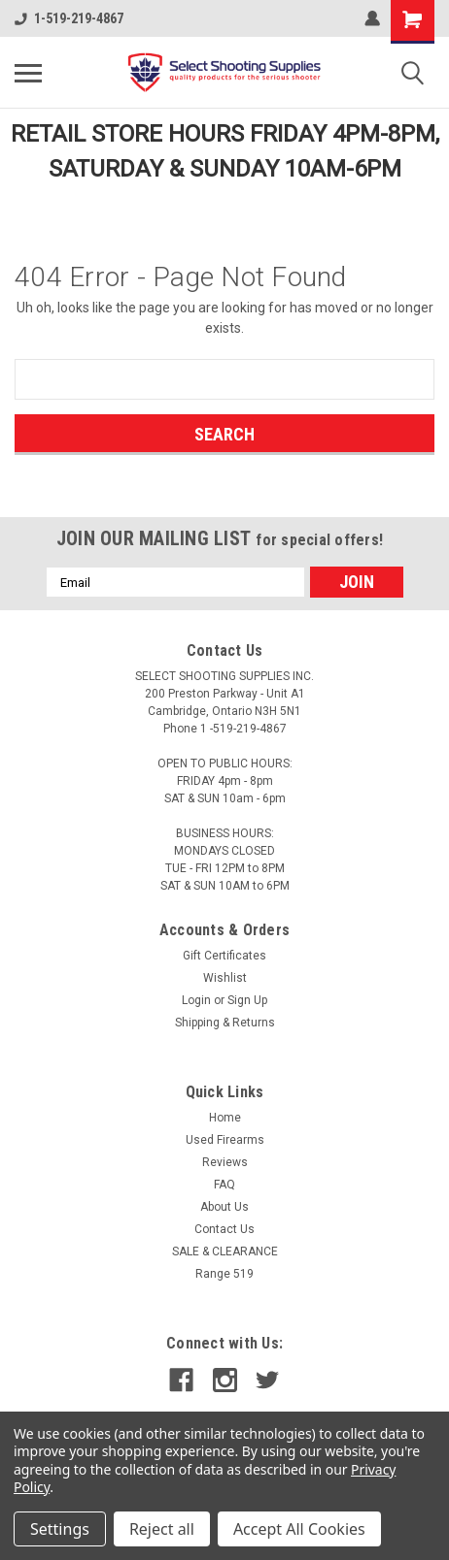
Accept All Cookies (299, 1529)
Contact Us (224, 1229)
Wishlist (225, 978)
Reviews (225, 1162)
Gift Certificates (224, 955)
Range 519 (224, 1274)
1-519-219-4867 (69, 18)
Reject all (161, 1529)
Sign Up (247, 1000)
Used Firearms (225, 1140)
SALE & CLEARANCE (225, 1251)
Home (225, 1117)
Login (196, 1000)
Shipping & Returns (225, 1022)
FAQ (224, 1184)
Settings (59, 1529)
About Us (224, 1207)
